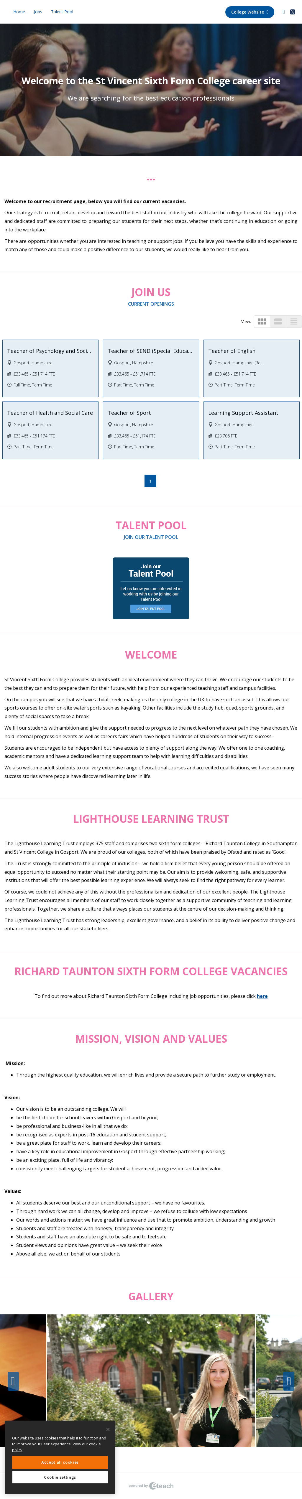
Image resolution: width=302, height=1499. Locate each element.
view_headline (294, 321)
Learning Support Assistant (243, 412)
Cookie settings (60, 1477)
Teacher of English (231, 350)
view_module (262, 321)
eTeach (151, 1485)
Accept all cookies (60, 1462)
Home (19, 11)
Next (289, 1381)
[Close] (107, 1429)
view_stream (278, 321)
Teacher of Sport (129, 412)
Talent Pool (62, 11)
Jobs (38, 11)
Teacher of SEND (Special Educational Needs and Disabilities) (151, 350)
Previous (13, 1381)
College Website (249, 12)
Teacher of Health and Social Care (50, 412)
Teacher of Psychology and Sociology (50, 350)
